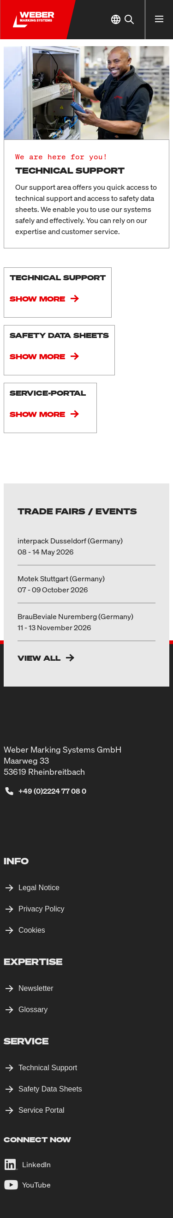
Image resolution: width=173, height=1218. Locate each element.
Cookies (31, 930)
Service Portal (41, 1110)
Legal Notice (39, 888)
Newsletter (36, 988)
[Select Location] (116, 19)
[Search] (128, 19)
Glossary (33, 1009)
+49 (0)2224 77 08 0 (52, 791)
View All (39, 658)
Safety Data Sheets (50, 1089)
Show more (37, 299)
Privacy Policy (41, 909)
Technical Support (47, 1068)
